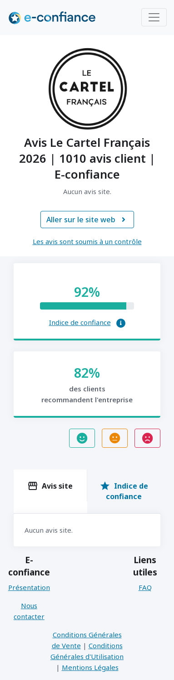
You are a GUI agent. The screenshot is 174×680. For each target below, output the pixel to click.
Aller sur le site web (87, 220)
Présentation (29, 587)
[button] (120, 323)
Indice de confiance (80, 322)
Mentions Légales (90, 667)
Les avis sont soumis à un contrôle (87, 241)
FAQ (145, 587)
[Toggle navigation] (154, 17)
